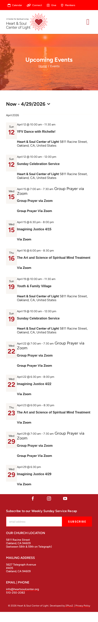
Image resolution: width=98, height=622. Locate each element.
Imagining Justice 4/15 (34, 229)
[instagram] (49, 499)
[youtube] (65, 499)
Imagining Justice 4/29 (34, 474)
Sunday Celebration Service (38, 164)
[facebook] (33, 499)
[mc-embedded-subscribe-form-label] (34, 522)
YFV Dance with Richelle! (36, 131)
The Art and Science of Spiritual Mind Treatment (53, 257)
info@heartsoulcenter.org (22, 589)
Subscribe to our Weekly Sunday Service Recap (41, 511)
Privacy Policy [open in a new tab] (82, 605)
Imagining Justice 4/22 (34, 384)
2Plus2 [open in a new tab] (69, 605)
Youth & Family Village (34, 286)
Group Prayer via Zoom (35, 200)
